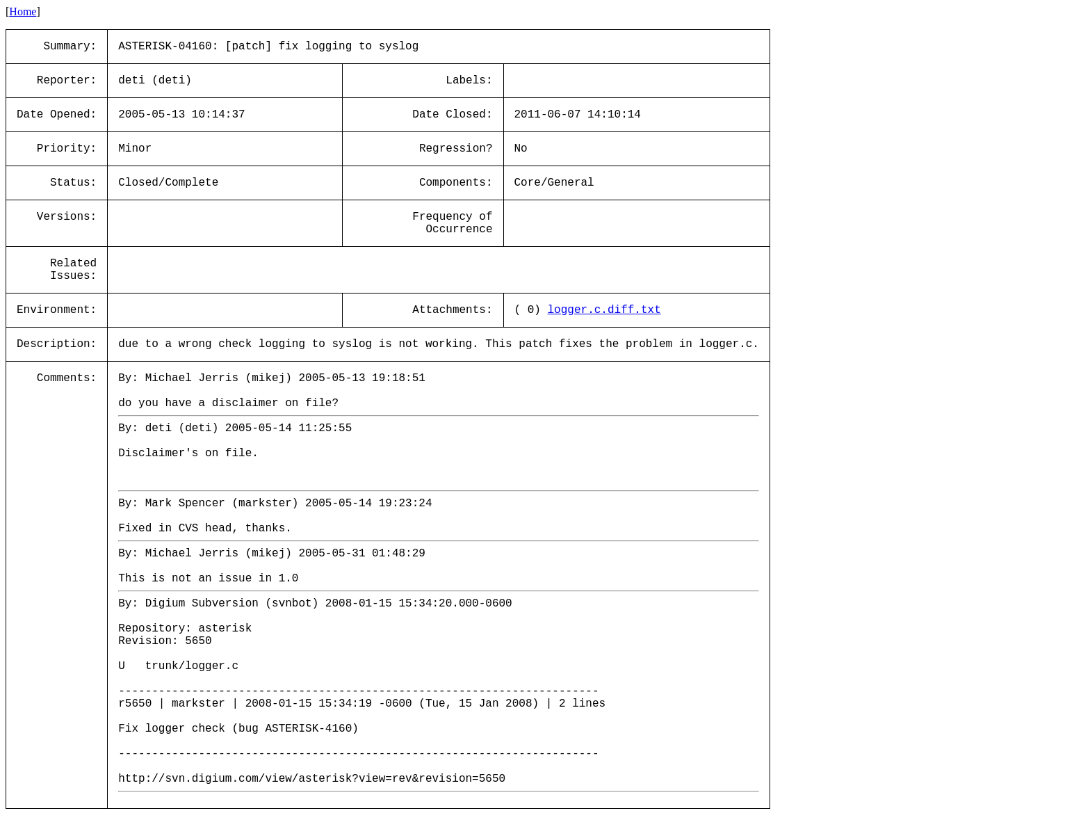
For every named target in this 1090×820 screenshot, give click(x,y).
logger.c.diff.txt (604, 310)
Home (22, 11)
